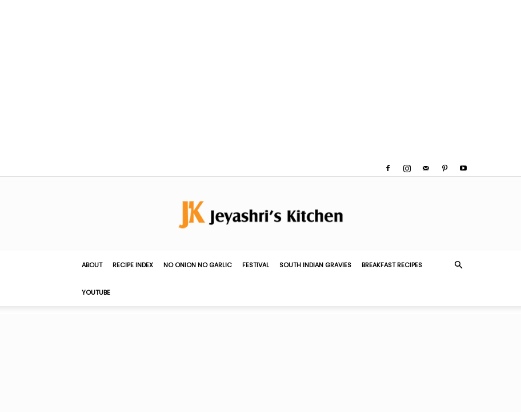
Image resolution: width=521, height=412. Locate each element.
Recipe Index (133, 265)
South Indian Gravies (315, 265)
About (92, 265)
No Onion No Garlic (197, 265)
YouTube (96, 292)
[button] (458, 265)
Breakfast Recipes (392, 265)
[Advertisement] (260, 80)
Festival (255, 265)
